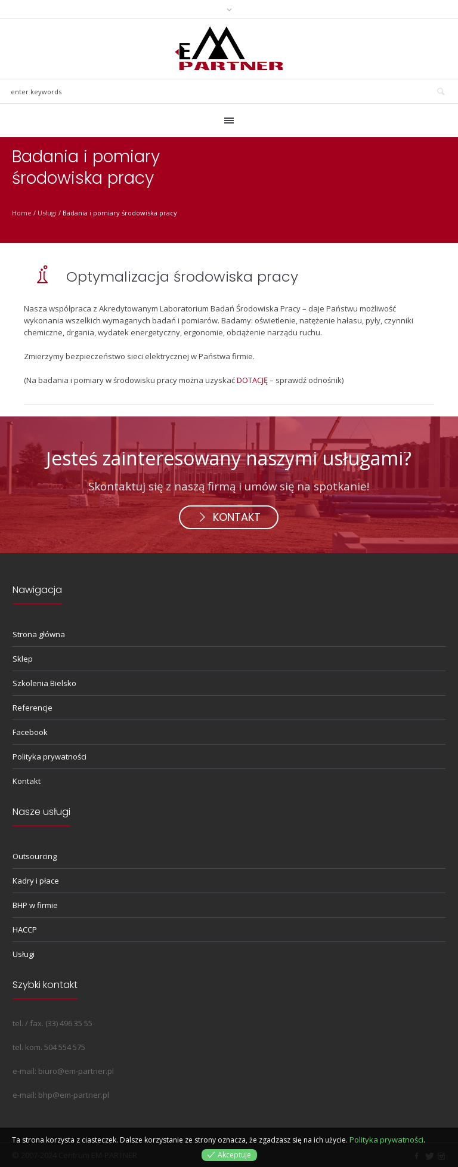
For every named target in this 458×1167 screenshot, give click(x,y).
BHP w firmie (35, 905)
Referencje (32, 707)
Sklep (23, 658)
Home (22, 212)
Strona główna (39, 634)
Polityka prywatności (49, 756)
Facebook (30, 732)
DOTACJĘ (252, 380)
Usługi (47, 212)
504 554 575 (64, 1047)
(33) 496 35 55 (68, 1023)
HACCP (25, 929)
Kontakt (27, 781)
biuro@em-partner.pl (76, 1071)
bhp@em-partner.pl (73, 1094)
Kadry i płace (36, 880)
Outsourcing (35, 856)
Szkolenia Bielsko (44, 683)
